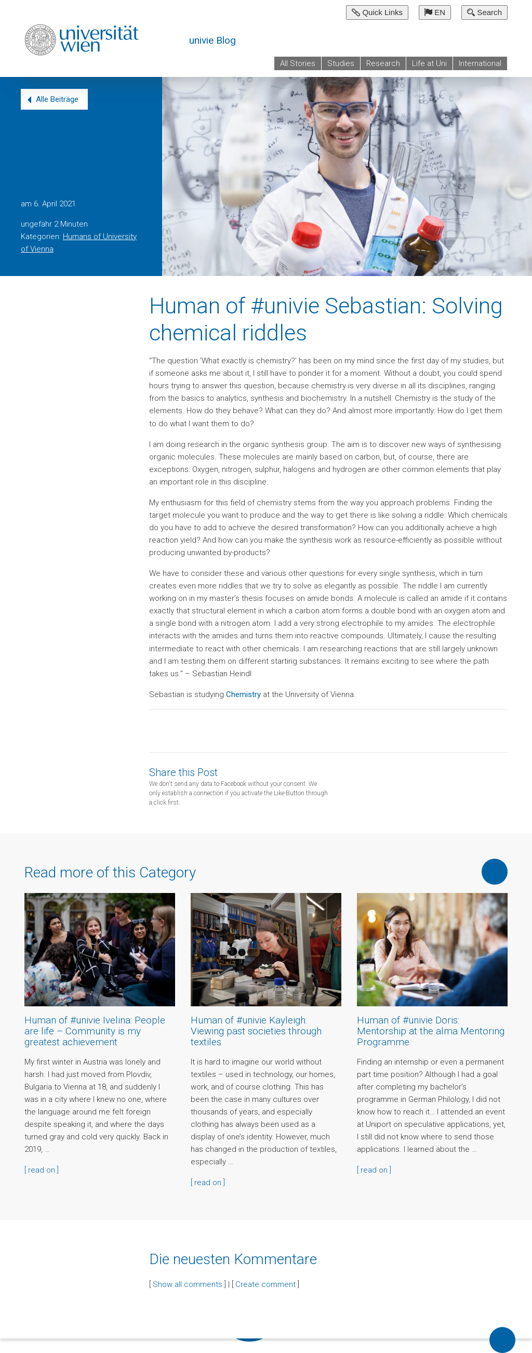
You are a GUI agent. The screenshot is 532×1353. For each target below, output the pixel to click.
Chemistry (243, 694)
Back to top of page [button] (502, 1340)
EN (434, 12)
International (480, 63)
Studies (340, 63)
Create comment (265, 1284)
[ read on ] (41, 1170)
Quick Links (377, 12)
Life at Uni (429, 63)
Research (383, 63)
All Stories (297, 63)
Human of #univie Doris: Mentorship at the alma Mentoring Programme (430, 1031)
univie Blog (212, 40)
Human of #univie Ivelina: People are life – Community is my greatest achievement (94, 1031)
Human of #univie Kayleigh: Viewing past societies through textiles (256, 1031)
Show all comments (187, 1284)
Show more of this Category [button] (495, 872)
